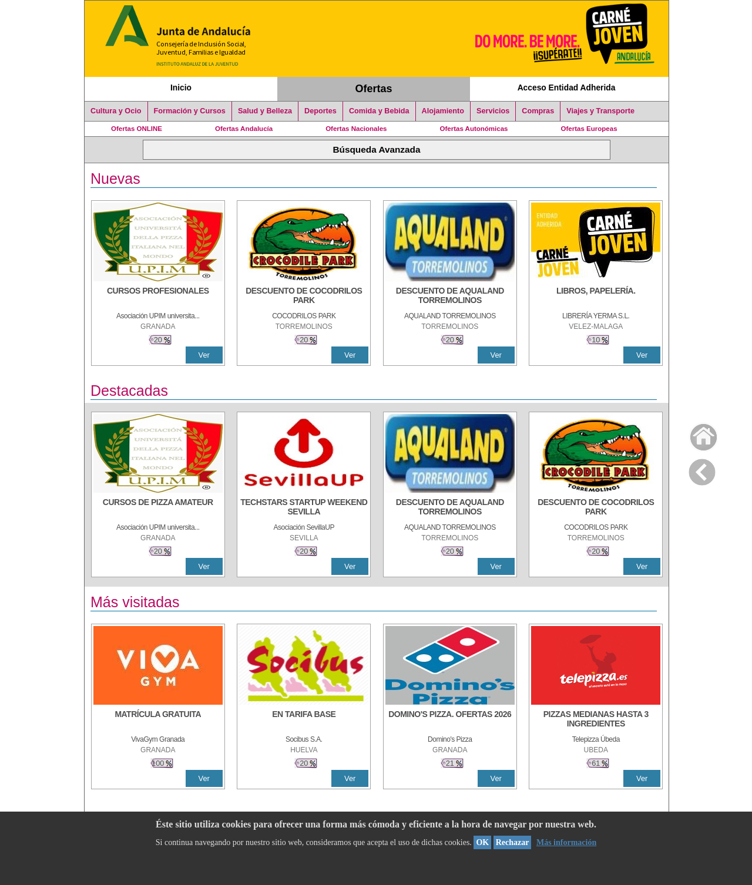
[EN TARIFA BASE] (303, 720)
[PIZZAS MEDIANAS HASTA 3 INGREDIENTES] (595, 720)
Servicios (492, 111)
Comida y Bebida (379, 111)
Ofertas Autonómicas (473, 128)
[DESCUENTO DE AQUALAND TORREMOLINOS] (450, 296)
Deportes (320, 111)
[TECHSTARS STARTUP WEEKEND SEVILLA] (303, 508)
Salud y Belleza (265, 111)
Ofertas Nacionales (356, 128)
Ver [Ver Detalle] (204, 355)
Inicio (181, 87)
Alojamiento (443, 111)
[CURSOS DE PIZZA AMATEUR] (158, 508)
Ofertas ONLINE (136, 128)
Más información (566, 842)
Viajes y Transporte (600, 111)
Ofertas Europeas (589, 128)
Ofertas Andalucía (244, 128)
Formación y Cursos (190, 111)
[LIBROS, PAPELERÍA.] (595, 296)
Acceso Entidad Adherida (567, 87)
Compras (538, 111)
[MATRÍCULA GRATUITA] (158, 720)
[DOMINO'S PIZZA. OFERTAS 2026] (450, 720)
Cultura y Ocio (116, 111)
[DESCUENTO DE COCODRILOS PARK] (303, 296)
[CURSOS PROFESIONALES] (158, 296)
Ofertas (373, 89)
